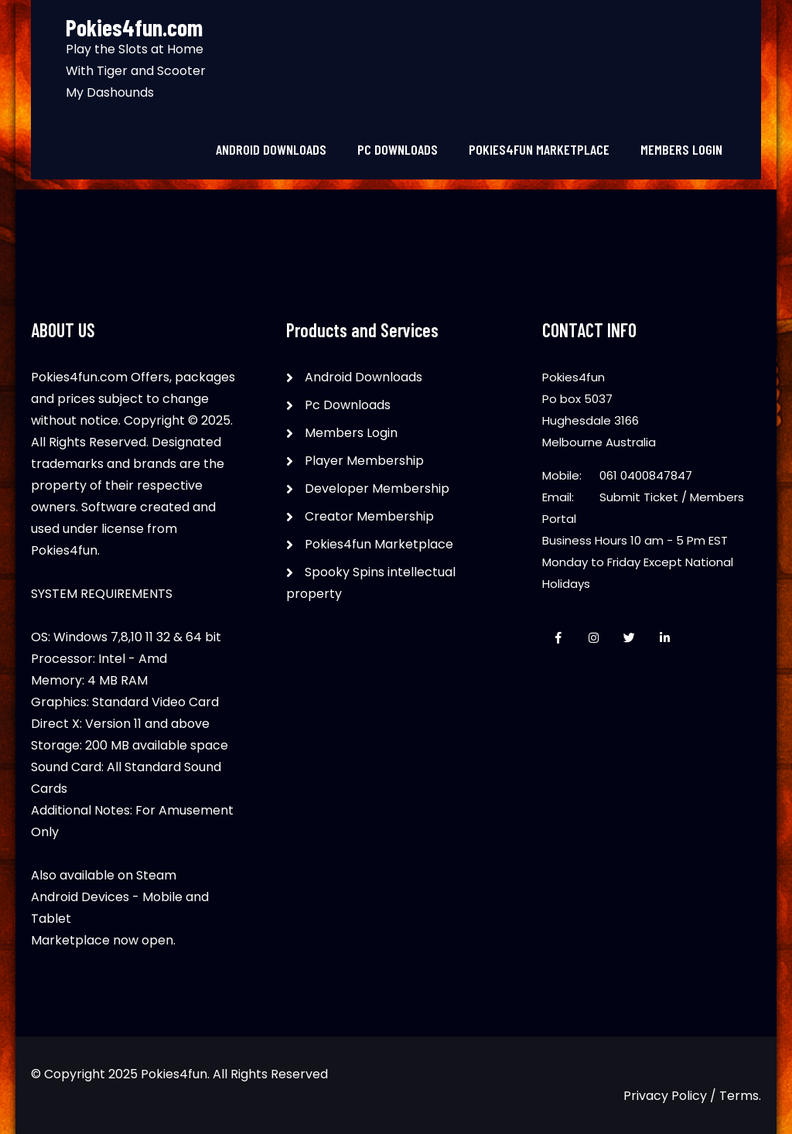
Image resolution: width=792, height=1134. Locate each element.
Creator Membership (369, 516)
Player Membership (364, 461)
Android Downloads (271, 149)
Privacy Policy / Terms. (692, 1096)
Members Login (681, 149)
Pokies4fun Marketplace (539, 149)
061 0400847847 (645, 475)
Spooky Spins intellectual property (371, 583)
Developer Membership (377, 488)
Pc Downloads (397, 149)
